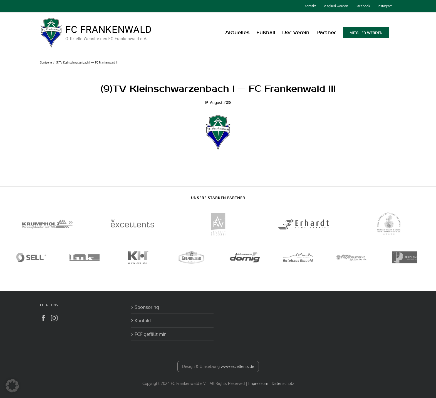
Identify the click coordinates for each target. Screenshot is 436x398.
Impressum (258, 383)
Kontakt (143, 320)
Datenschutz (283, 383)
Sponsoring (147, 307)
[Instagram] (54, 318)
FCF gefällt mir (150, 334)
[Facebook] (43, 318)
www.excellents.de (237, 366)
